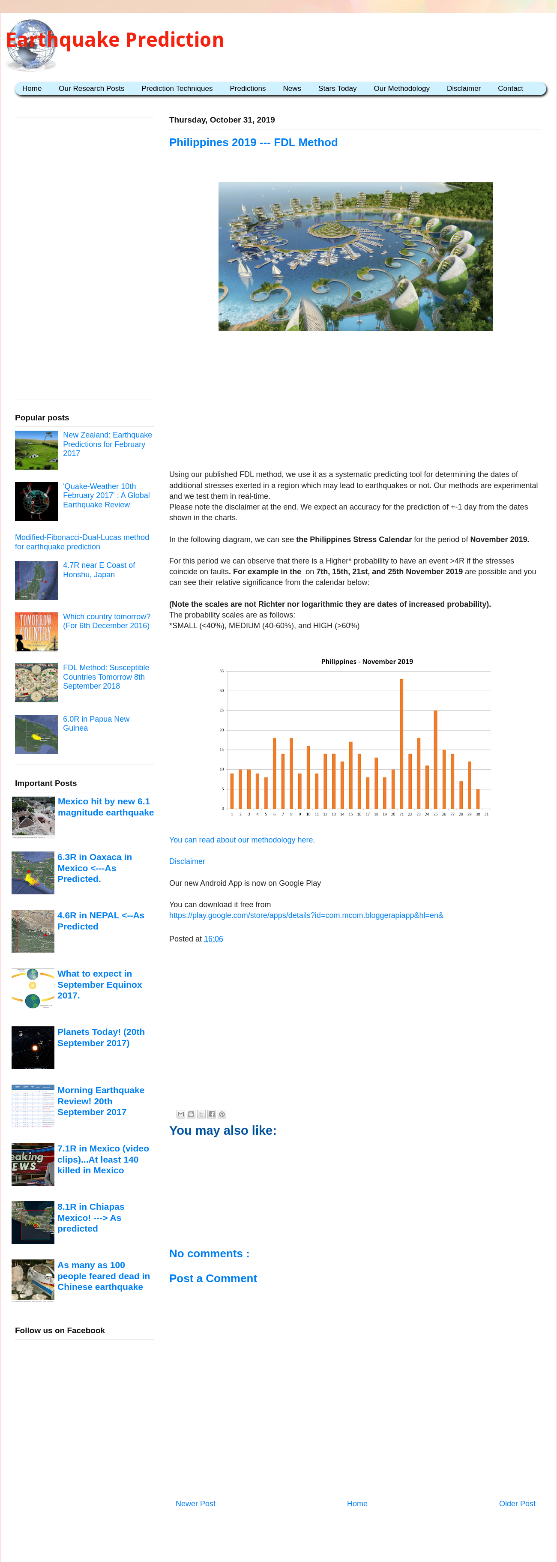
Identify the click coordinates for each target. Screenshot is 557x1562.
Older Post (517, 1503)
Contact (510, 88)
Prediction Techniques (177, 88)
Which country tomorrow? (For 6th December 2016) (106, 621)
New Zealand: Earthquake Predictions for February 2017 (107, 444)
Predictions (248, 88)
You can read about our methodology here (241, 840)
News (292, 88)
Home (32, 88)
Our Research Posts (91, 88)
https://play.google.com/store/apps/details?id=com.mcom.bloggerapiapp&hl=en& (306, 915)
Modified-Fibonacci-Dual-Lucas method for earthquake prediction (82, 542)
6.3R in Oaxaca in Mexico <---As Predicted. (94, 868)
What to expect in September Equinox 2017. (99, 984)
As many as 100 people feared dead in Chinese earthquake (103, 1276)
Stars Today (337, 88)
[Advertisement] (355, 402)
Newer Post (196, 1503)
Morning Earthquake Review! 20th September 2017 (100, 1101)
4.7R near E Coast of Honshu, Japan (99, 570)
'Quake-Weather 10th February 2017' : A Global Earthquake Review (106, 495)
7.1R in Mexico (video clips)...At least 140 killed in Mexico (103, 1159)
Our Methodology (402, 88)
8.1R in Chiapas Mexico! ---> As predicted (91, 1217)
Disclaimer (464, 88)
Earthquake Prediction (115, 39)
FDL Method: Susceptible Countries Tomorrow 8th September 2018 (106, 676)
